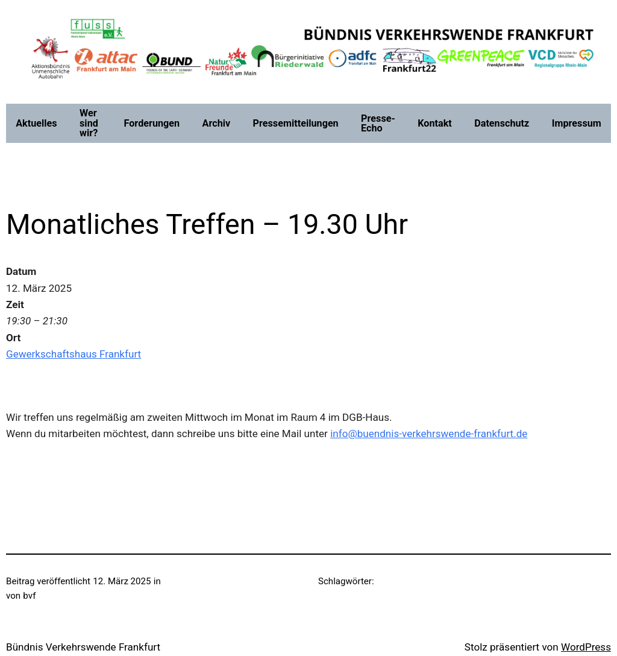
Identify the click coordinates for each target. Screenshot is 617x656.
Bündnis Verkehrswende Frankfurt (83, 647)
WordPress (586, 647)
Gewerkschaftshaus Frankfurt (73, 354)
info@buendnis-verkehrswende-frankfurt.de (428, 433)
